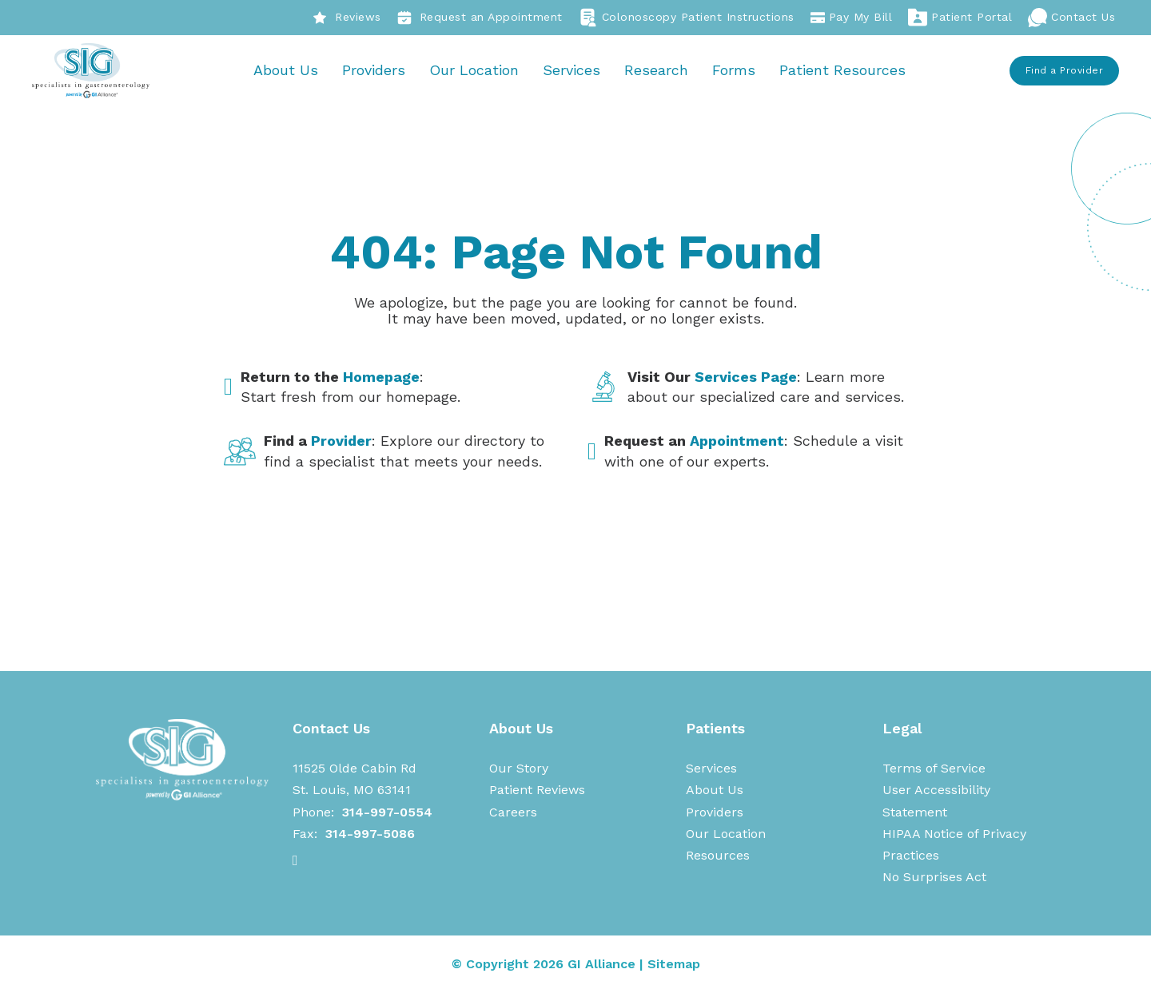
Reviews (347, 17)
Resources (718, 856)
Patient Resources (843, 70)
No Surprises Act (934, 878)
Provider (341, 442)
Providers (374, 70)
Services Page (746, 377)
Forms (734, 70)
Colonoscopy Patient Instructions (687, 17)
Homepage (381, 377)
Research (657, 70)
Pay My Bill (851, 17)
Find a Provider (1065, 71)
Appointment (737, 442)
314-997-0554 (387, 812)
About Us (286, 70)
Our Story (518, 769)
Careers (513, 812)
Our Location (475, 70)
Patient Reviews (537, 791)
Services (572, 70)
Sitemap (673, 964)
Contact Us (1071, 17)
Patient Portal (960, 17)
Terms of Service (934, 769)
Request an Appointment (480, 17)
